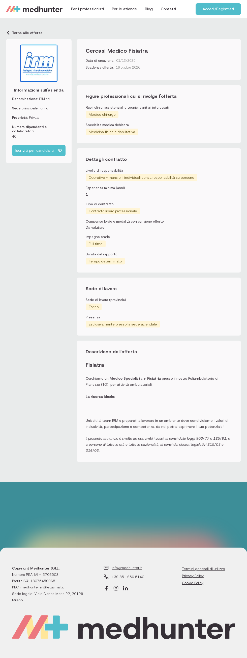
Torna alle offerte (24, 33)
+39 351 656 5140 (128, 577)
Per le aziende (124, 9)
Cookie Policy (192, 583)
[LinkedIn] (125, 588)
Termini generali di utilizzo (203, 568)
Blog (149, 9)
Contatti (168, 9)
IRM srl (44, 99)
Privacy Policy (193, 576)
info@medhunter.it (127, 567)
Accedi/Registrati (218, 9)
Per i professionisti (87, 9)
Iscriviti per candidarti (38, 150)
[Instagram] (116, 588)
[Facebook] (106, 588)
